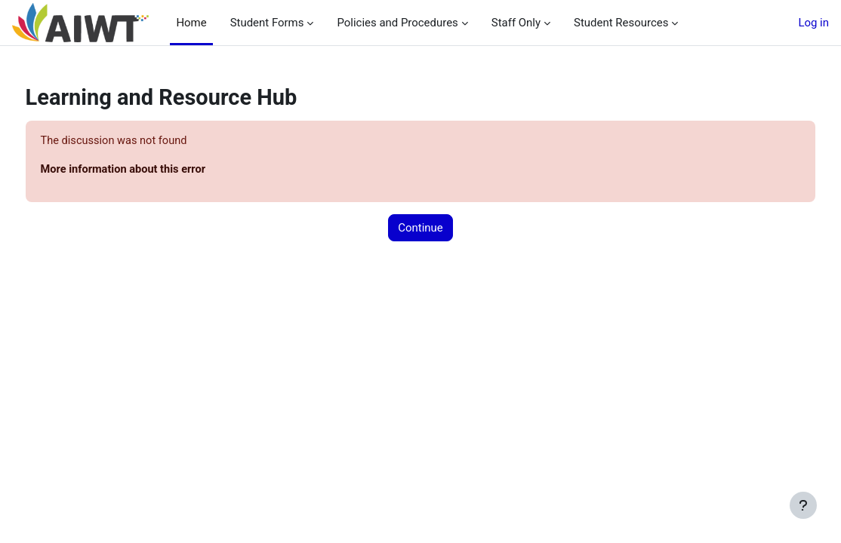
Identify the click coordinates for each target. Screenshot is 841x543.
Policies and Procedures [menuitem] (391, 22)
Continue (420, 228)
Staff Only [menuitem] (510, 22)
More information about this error (153, 169)
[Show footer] (803, 505)
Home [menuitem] (191, 22)
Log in (813, 22)
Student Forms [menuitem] (261, 22)
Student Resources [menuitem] (615, 22)
